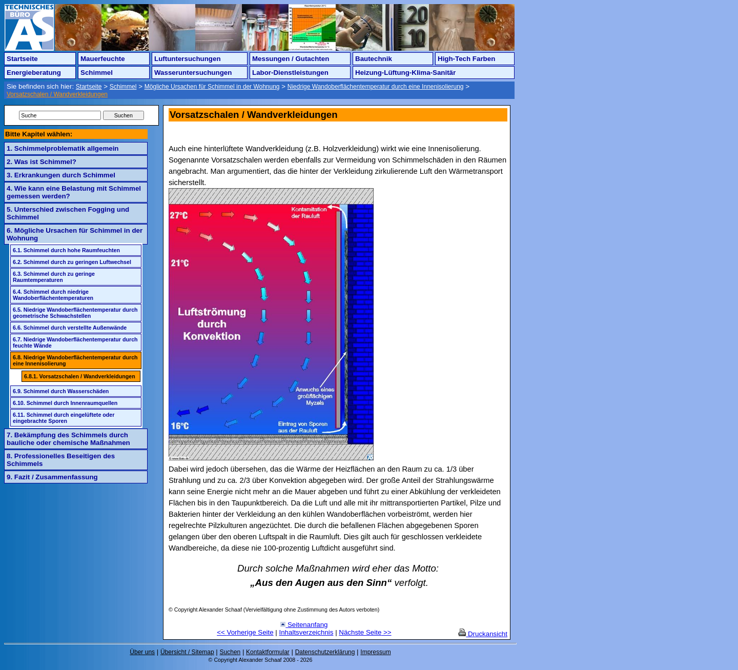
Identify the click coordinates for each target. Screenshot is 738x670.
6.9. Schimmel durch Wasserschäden (61, 391)
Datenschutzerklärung (325, 652)
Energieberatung (34, 72)
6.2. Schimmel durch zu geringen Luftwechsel (72, 262)
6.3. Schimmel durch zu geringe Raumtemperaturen (54, 277)
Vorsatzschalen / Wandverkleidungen (57, 94)
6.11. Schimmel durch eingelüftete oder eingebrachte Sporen (63, 418)
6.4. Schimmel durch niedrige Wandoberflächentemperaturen (53, 295)
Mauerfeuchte (102, 59)
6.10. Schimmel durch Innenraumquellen (65, 403)
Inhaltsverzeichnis (306, 632)
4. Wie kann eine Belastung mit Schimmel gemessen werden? (74, 192)
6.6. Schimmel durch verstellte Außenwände (70, 327)
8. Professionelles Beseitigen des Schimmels (61, 460)
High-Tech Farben (466, 59)
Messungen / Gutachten (290, 59)
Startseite (22, 59)
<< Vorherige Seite (245, 632)
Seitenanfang (303, 624)
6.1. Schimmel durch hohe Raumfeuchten (66, 250)
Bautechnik (373, 59)
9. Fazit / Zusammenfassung (52, 477)
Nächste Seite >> (365, 632)
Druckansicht (482, 634)
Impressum (375, 652)
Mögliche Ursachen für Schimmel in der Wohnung (212, 86)
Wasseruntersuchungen (193, 72)
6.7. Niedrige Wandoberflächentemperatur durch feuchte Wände (75, 342)
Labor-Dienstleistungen (290, 72)
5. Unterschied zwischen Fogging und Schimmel (68, 213)
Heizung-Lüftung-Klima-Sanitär (405, 72)
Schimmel (96, 72)
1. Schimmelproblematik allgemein (63, 148)
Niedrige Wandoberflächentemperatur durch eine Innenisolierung (376, 86)
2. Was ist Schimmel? (41, 162)
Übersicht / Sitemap (187, 652)
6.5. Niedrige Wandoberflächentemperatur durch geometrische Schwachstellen (75, 313)
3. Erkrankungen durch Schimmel (61, 175)
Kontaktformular (268, 652)
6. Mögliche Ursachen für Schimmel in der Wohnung (74, 234)
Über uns (142, 652)
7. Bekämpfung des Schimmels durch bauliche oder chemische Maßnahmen (68, 438)
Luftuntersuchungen (187, 59)
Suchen (230, 652)
